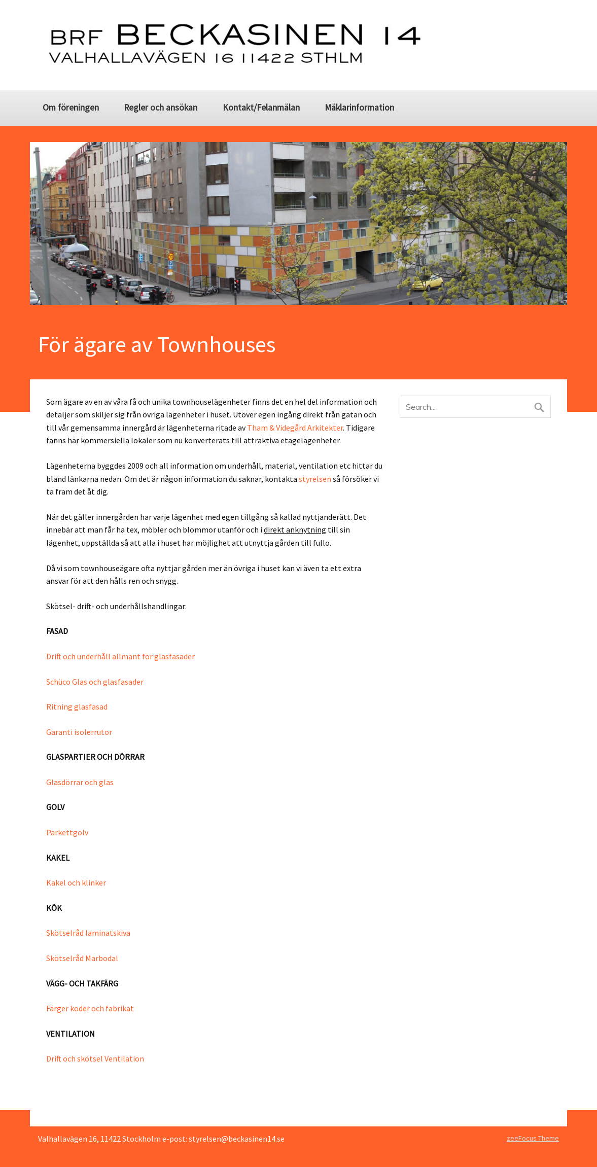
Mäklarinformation (359, 107)
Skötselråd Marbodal (82, 958)
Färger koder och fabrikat (90, 1008)
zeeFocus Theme (533, 1138)
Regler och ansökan (160, 107)
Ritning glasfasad (77, 706)
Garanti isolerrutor (79, 732)
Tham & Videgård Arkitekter (295, 427)
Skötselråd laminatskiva (88, 933)
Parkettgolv (67, 832)
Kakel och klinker (76, 882)
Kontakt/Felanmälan (261, 107)
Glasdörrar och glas (80, 782)
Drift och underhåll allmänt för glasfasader (120, 656)
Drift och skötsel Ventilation (95, 1058)
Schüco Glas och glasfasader (95, 682)
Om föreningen (71, 107)
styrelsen (315, 479)
